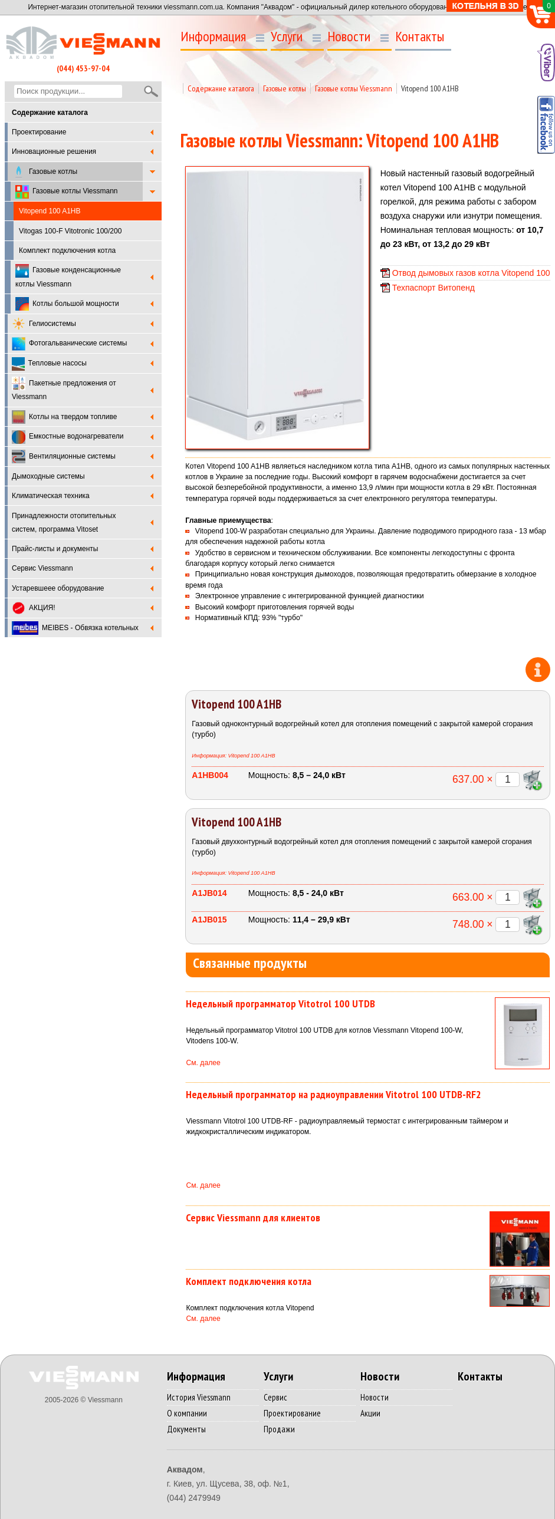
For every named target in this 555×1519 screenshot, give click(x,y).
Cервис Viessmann (42, 568)
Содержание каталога (221, 88)
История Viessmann (199, 1397)
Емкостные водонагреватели (67, 437)
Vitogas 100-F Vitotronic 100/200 (70, 231)
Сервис (275, 1397)
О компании (187, 1413)
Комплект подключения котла (67, 250)
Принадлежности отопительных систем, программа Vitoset (64, 522)
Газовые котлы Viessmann (66, 192)
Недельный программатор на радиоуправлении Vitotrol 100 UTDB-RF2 (333, 1094)
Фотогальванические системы (69, 344)
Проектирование (39, 132)
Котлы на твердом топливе (64, 417)
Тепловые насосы (49, 364)
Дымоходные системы (48, 476)
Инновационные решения (54, 151)
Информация (213, 36)
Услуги (287, 36)
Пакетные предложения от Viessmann (64, 389)
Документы (186, 1429)
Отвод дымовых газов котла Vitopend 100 (471, 273)
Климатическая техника (51, 496)
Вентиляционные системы (64, 456)
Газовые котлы (44, 172)
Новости (348, 36)
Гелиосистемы (44, 324)
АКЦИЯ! (33, 608)
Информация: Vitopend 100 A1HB (233, 756)
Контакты (419, 36)
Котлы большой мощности (67, 304)
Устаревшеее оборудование (58, 588)
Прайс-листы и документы (55, 549)
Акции (370, 1413)
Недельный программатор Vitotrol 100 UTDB (280, 1003)
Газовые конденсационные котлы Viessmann (68, 276)
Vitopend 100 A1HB (430, 88)
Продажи (279, 1429)
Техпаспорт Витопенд (433, 287)
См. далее (203, 1063)
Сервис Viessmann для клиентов (253, 1217)
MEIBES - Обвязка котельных (75, 628)
